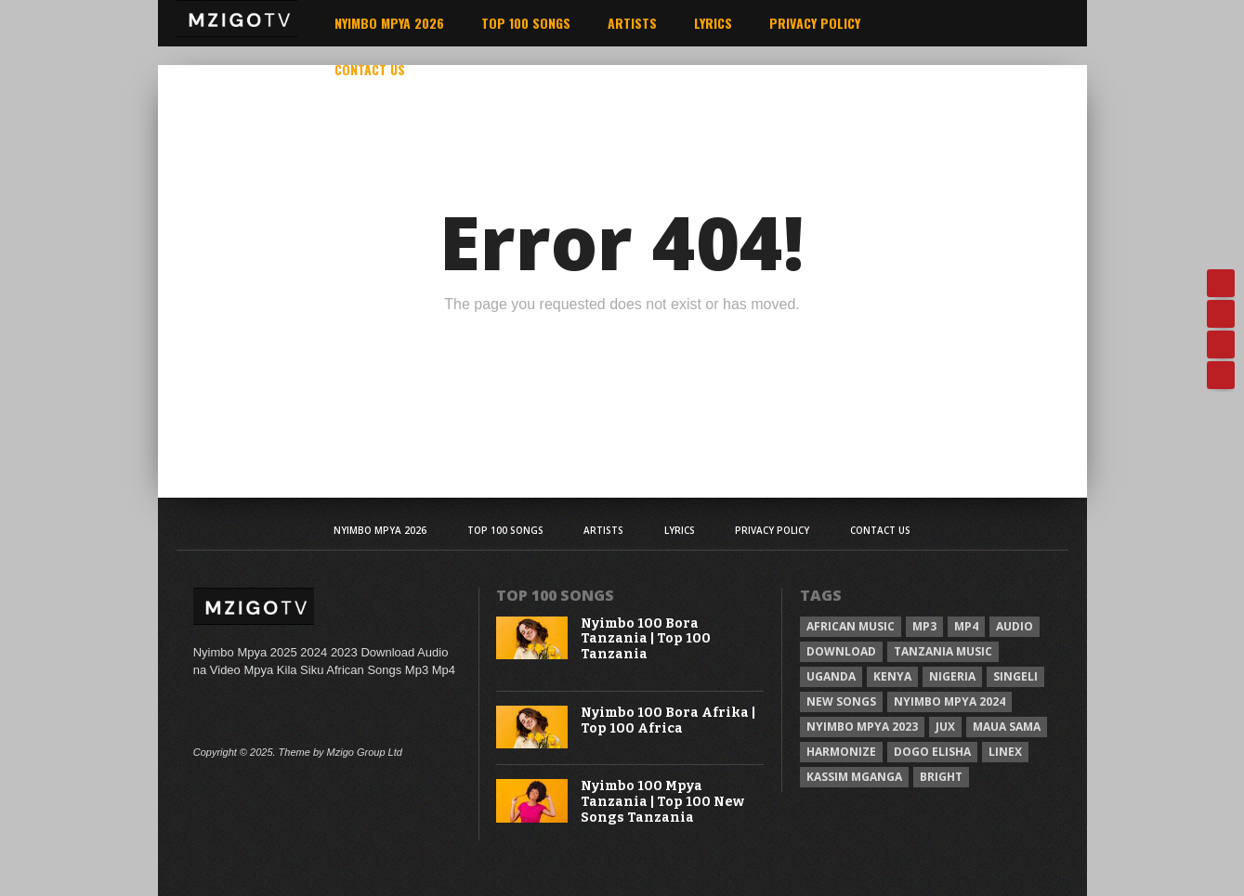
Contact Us (369, 69)
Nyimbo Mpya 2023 (862, 726)
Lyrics (713, 22)
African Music (850, 626)
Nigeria (952, 676)
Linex (1005, 752)
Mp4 (966, 626)
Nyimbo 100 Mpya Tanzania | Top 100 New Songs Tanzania (662, 802)
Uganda (831, 676)
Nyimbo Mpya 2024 (949, 701)
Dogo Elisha (932, 752)
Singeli (1015, 676)
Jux (945, 726)
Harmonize (841, 752)
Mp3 (924, 626)
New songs (841, 701)
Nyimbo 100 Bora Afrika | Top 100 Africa (668, 721)
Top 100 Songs (525, 22)
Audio (1014, 626)
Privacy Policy (814, 22)
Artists (632, 22)
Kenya (892, 676)
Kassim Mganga (854, 777)
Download (841, 651)
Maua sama (1007, 726)
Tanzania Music (943, 651)
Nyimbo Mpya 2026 (389, 22)
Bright (941, 777)
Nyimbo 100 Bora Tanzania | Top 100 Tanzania (646, 640)
